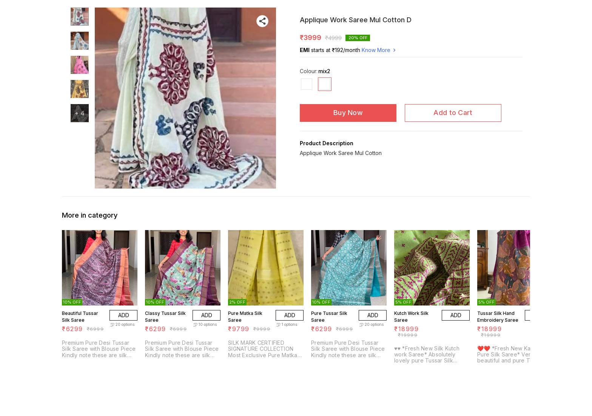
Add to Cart (452, 113)
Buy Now (348, 113)
